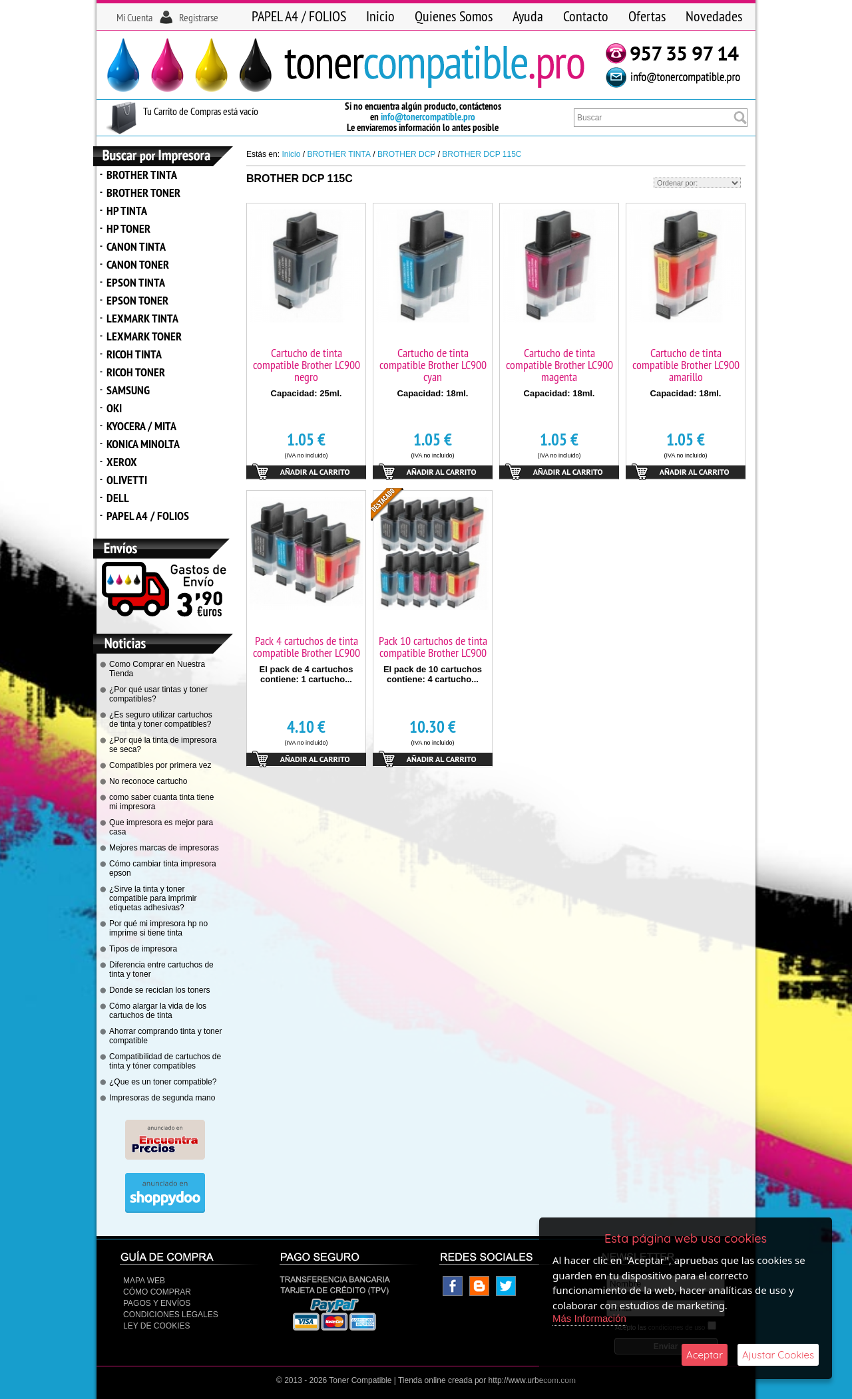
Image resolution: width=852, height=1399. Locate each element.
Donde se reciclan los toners (159, 990)
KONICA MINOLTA (143, 443)
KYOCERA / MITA (141, 426)
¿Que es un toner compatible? (162, 1081)
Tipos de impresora (143, 949)
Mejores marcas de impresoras (164, 847)
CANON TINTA (136, 246)
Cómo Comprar (157, 1292)
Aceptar (704, 1354)
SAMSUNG (128, 390)
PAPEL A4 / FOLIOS (299, 16)
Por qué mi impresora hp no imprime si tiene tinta (158, 928)
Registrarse (198, 17)
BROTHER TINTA (141, 174)
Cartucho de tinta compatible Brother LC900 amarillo (686, 364)
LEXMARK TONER (144, 336)
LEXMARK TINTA (142, 318)
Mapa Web (144, 1280)
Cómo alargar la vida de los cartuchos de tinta (157, 1010)
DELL (117, 497)
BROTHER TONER (143, 192)
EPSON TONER (137, 300)
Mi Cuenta (134, 17)
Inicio (380, 16)
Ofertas (647, 16)
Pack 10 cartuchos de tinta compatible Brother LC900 (433, 646)
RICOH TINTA (134, 354)
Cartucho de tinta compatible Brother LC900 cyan (433, 364)
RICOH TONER (135, 372)
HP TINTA (126, 210)
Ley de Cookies (156, 1326)
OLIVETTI (126, 479)
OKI (114, 408)
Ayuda (528, 16)
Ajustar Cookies (778, 1354)
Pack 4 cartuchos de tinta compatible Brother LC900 (306, 646)
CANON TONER (137, 264)
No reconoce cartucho (148, 781)
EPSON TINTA (135, 282)
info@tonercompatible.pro (428, 116)
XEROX (121, 461)
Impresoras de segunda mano (162, 1097)
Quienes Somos (454, 16)
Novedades (714, 16)
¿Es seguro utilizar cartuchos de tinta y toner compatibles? (160, 719)
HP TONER (128, 228)
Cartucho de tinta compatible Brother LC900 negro (306, 364)
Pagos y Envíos (156, 1303)
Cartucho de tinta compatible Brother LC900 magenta (559, 364)
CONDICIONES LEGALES (170, 1314)
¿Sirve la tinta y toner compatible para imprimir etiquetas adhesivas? (152, 898)
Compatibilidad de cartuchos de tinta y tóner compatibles (165, 1061)
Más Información (589, 1318)
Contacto (585, 16)
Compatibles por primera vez (160, 765)
